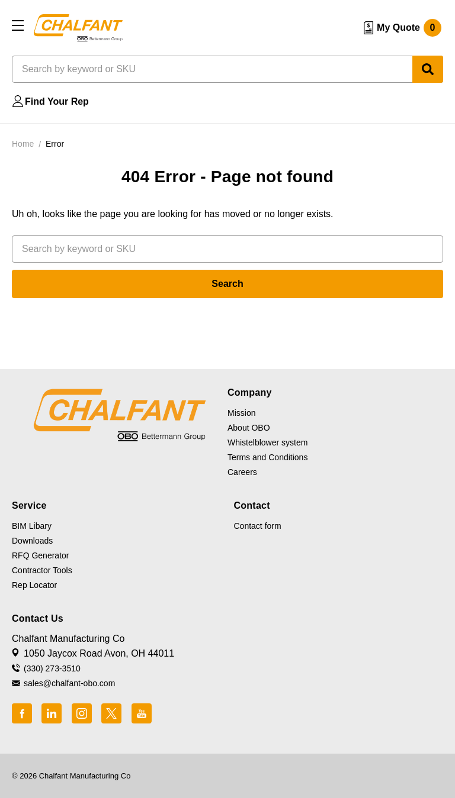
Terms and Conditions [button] (267, 457)
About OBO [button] (249, 427)
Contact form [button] (257, 526)
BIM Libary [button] (32, 526)
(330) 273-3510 (52, 668)
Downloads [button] (32, 540)
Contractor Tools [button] (42, 570)
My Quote (409, 28)
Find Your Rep (57, 101)
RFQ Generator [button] (40, 555)
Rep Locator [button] (34, 585)
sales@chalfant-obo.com (69, 683)
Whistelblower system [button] (267, 442)
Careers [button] (242, 472)
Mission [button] (241, 413)
